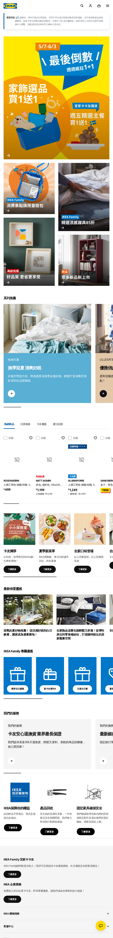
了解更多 (12, 569)
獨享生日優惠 (17, 688)
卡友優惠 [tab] (42, 424)
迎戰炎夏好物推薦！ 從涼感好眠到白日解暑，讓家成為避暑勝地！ (28, 632)
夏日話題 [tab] (58, 424)
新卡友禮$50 (50, 688)
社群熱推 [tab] (25, 424)
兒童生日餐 (82, 688)
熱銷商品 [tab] (9, 424)
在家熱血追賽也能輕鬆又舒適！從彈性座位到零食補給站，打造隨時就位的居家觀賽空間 (80, 634)
